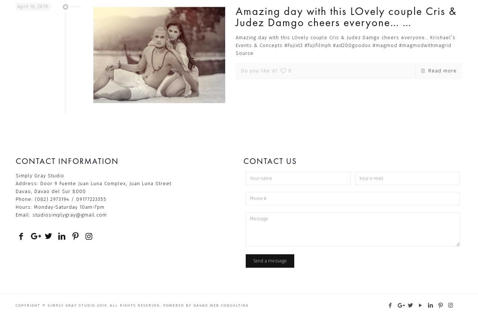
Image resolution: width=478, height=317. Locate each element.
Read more (442, 71)
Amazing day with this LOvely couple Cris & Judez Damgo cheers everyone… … (346, 16)
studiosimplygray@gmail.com (69, 215)
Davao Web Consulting (221, 305)
